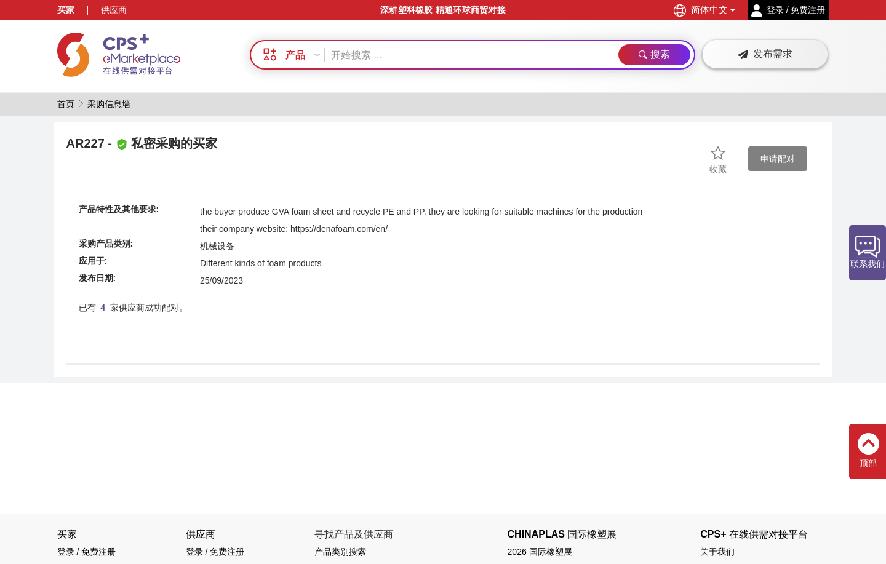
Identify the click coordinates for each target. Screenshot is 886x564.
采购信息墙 (108, 104)
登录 (194, 552)
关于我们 (717, 552)
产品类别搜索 (340, 552)
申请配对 (777, 159)
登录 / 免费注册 (86, 552)
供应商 (114, 10)
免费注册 (227, 552)
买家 (65, 10)
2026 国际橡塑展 (540, 552)
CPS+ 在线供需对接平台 (754, 534)
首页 (65, 104)
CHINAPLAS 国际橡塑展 (562, 534)
